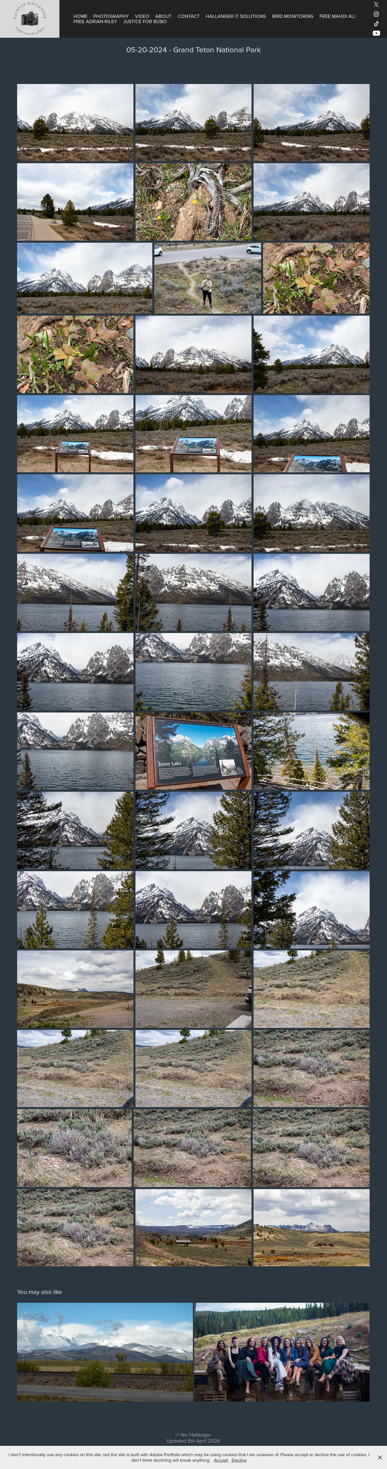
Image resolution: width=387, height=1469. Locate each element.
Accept (221, 1460)
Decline (239, 1460)
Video (142, 16)
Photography (111, 16)
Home (80, 16)
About (163, 16)
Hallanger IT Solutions (236, 16)
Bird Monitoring (292, 16)
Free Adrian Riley (95, 21)
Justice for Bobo (145, 21)
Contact (189, 16)
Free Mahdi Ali (337, 16)
